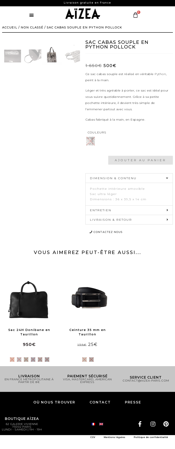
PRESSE (133, 402)
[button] (31, 15)
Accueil (9, 27)
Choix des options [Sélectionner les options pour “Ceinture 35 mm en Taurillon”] (87, 352)
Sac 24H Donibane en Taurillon (29, 332)
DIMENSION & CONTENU (113, 178)
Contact (100, 402)
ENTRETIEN (100, 210)
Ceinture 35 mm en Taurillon (87, 332)
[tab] (129, 178)
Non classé (32, 27)
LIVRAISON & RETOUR (111, 220)
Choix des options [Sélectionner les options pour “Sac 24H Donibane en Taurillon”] (29, 352)
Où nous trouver (54, 402)
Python (160, 74)
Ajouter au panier (140, 160)
